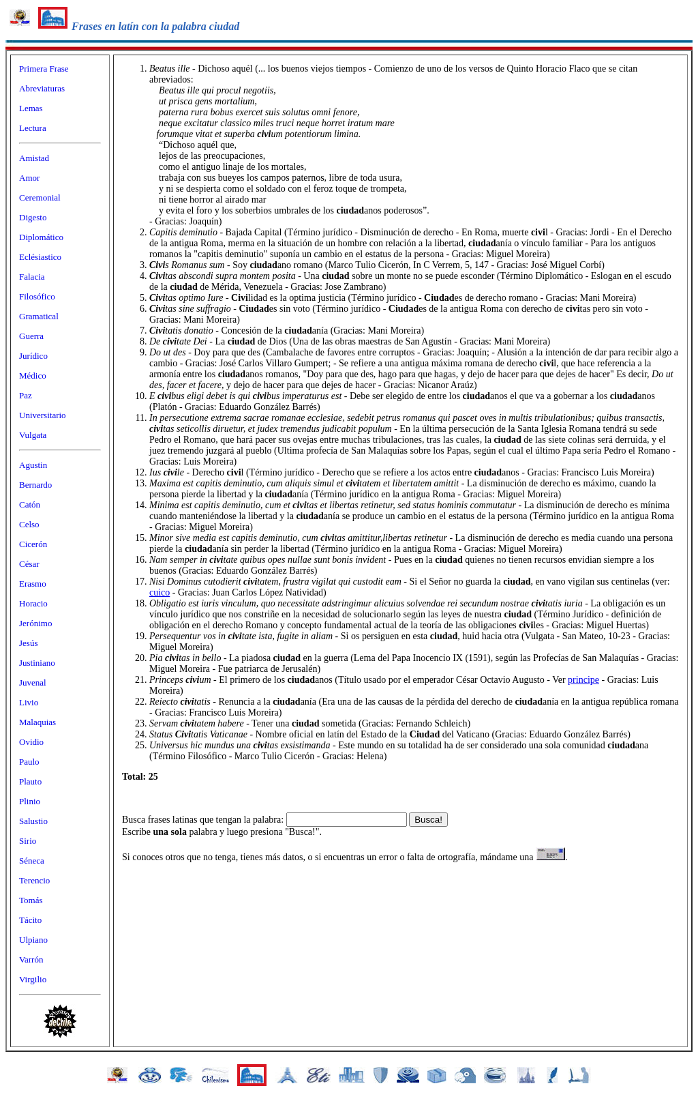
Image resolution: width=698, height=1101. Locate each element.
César (29, 564)
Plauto (30, 781)
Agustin (33, 465)
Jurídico (33, 356)
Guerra (31, 336)
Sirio (27, 841)
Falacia (32, 276)
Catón (29, 504)
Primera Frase (44, 68)
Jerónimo (35, 623)
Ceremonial (40, 197)
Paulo (29, 762)
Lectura (32, 128)
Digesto (32, 217)
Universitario (42, 415)
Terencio (34, 880)
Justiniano (37, 663)
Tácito (30, 920)
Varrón (31, 959)
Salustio (33, 821)
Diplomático (41, 237)
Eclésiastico (40, 257)
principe (583, 680)
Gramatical (39, 316)
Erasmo (32, 583)
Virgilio (32, 979)
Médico (32, 375)
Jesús (28, 643)
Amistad (34, 158)
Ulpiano (33, 940)
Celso (29, 524)
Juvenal (32, 682)
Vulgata (32, 435)
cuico (159, 592)
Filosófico (37, 296)
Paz (25, 395)
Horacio (33, 603)
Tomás (30, 900)
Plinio (29, 801)
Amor (29, 178)
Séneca (31, 860)
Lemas (31, 108)
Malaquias (37, 722)
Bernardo (35, 485)
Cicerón (33, 544)
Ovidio (31, 742)
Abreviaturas (42, 88)
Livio (28, 702)
